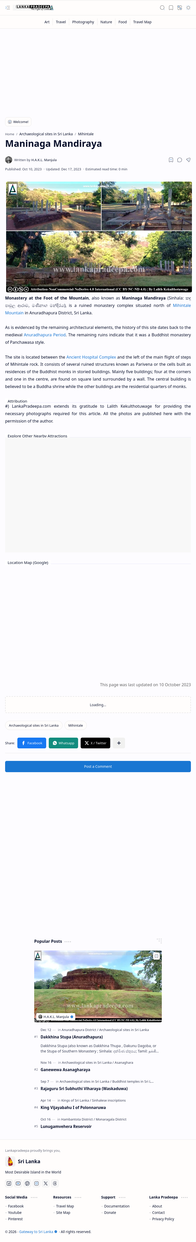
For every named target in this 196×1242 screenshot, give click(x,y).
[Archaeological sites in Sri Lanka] (34, 725)
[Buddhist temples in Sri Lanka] (135, 1081)
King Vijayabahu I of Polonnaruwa (73, 1107)
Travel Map (65, 1206)
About (157, 1206)
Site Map (63, 1212)
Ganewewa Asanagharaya (65, 1069)
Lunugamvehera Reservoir (66, 1126)
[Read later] (171, 160)
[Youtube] (18, 1183)
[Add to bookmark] (156, 956)
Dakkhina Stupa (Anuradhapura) (72, 1036)
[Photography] (83, 21)
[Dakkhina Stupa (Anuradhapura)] (98, 986)
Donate (110, 1212)
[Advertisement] (98, 69)
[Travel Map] (142, 21)
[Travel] (61, 21)
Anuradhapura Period (45, 335)
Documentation (116, 1206)
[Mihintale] (76, 725)
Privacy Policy (163, 1218)
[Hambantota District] (78, 1119)
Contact (158, 1212)
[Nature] (106, 21)
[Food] (122, 21)
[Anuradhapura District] (80, 1029)
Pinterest (15, 1218)
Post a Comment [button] (98, 766)
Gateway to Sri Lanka (38, 1231)
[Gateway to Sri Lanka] (33, 8)
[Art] (47, 21)
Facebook (16, 1206)
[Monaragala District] (111, 1119)
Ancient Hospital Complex (91, 357)
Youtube (15, 1212)
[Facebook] (9, 1183)
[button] (7, 8)
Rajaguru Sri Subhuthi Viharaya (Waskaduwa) (84, 1088)
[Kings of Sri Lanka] (76, 1100)
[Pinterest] (27, 1183)
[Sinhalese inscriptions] (109, 1100)
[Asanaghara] (124, 1062)
